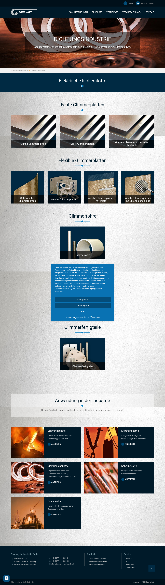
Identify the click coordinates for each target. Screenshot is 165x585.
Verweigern (83, 305)
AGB (127, 561)
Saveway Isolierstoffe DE (20, 71)
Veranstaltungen (131, 12)
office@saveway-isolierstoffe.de (63, 564)
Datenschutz (130, 567)
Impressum (130, 564)
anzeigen (56, 444)
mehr (83, 311)
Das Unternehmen (78, 12)
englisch (151, 3)
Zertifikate (112, 12)
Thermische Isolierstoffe (98, 561)
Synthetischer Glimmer (97, 564)
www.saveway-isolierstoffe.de (25, 564)
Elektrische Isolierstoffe (97, 558)
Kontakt (149, 12)
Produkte (97, 12)
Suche (128, 3)
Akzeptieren (83, 299)
